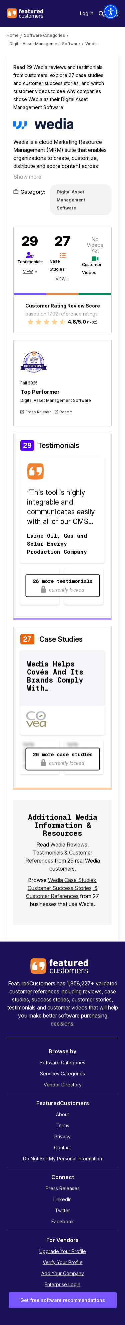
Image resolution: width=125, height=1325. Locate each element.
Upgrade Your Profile (62, 1251)
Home (13, 35)
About (62, 1114)
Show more (27, 176)
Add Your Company (62, 1273)
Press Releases (63, 1188)
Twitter (62, 1210)
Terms (62, 1125)
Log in (86, 13)
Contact (62, 1147)
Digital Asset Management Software (44, 43)
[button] (110, 11)
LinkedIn (62, 1199)
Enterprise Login (62, 1284)
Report (66, 412)
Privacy (62, 1136)
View (28, 271)
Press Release (38, 412)
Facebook (62, 1221)
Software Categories (44, 35)
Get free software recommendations (62, 1300)
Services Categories (62, 1073)
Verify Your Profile (63, 1262)
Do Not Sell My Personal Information (62, 1158)
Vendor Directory (63, 1084)
